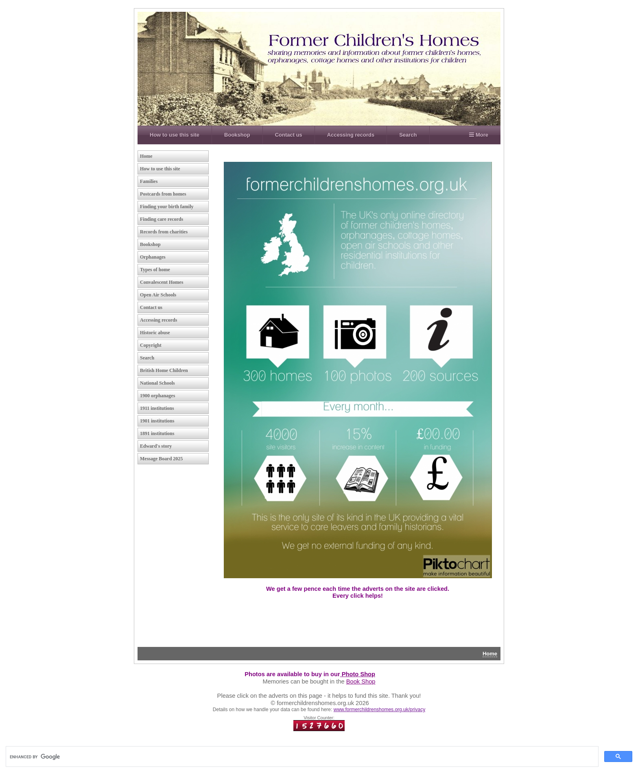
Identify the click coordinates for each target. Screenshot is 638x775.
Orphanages (153, 257)
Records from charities (164, 232)
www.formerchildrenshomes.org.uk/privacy (379, 709)
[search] (103, 757)
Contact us (288, 135)
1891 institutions (157, 433)
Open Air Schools (158, 295)
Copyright (151, 345)
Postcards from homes (163, 194)
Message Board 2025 (161, 459)
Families (148, 181)
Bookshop (237, 135)
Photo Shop (357, 674)
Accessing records (350, 135)
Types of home (155, 269)
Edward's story (156, 446)
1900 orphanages (157, 395)
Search (408, 135)
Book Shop (361, 681)
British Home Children (164, 370)
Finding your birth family (166, 206)
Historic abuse (155, 332)
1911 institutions (157, 408)
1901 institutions (157, 421)
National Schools (157, 383)
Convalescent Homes (161, 282)
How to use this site (174, 135)
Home (146, 156)
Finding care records (161, 219)
